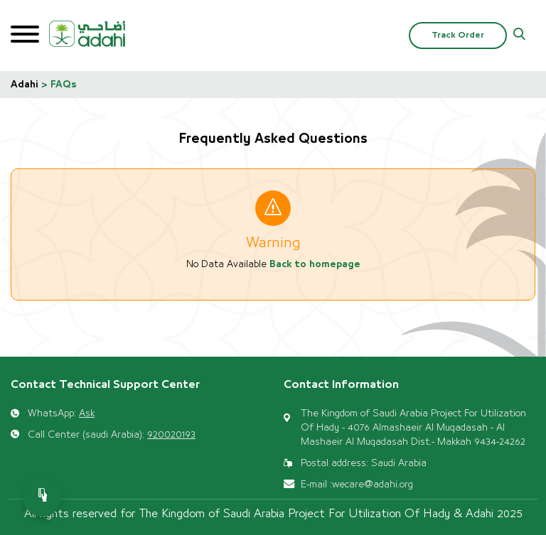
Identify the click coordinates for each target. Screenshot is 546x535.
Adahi (24, 84)
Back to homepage (314, 264)
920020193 (171, 435)
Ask (87, 413)
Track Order (458, 35)
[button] (519, 36)
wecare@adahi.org (372, 484)
